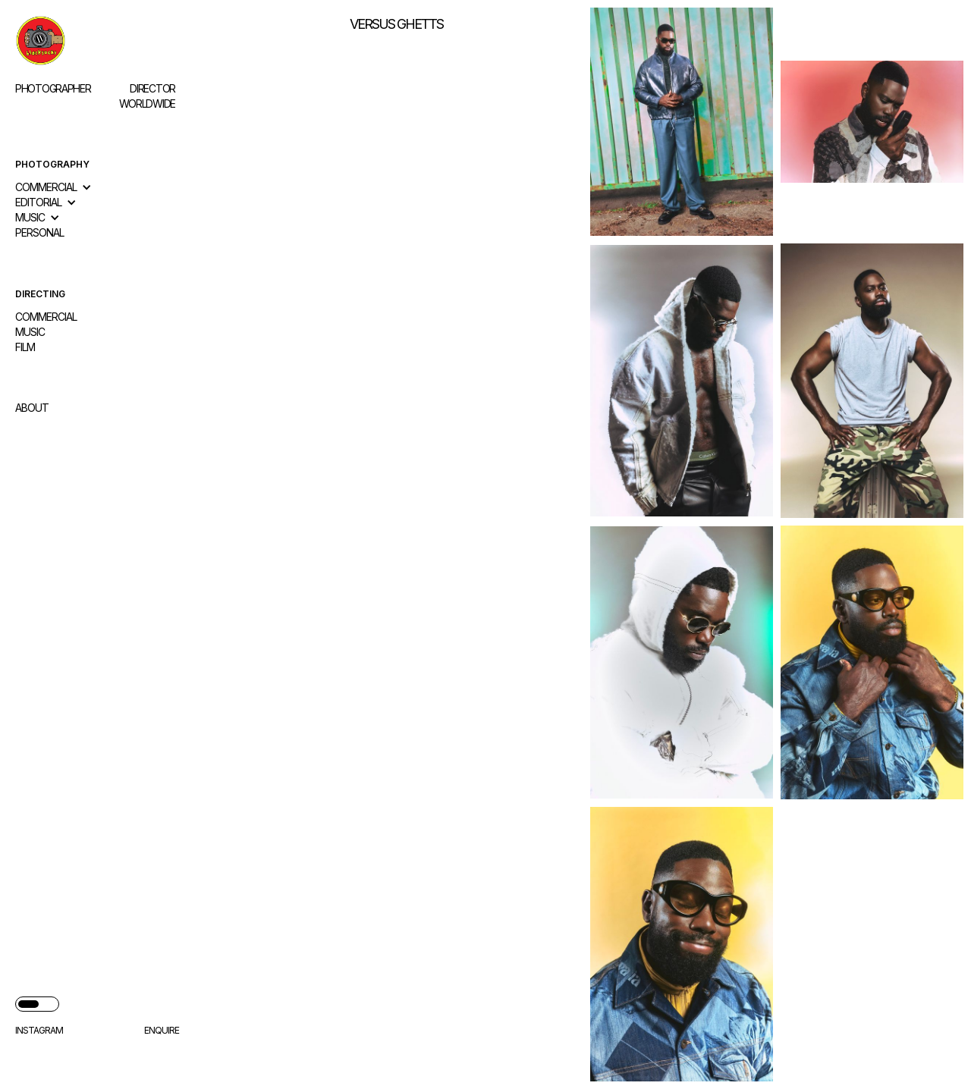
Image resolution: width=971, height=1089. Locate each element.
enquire (161, 1030)
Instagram (39, 1030)
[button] (61, 187)
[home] (97, 40)
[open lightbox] (681, 122)
